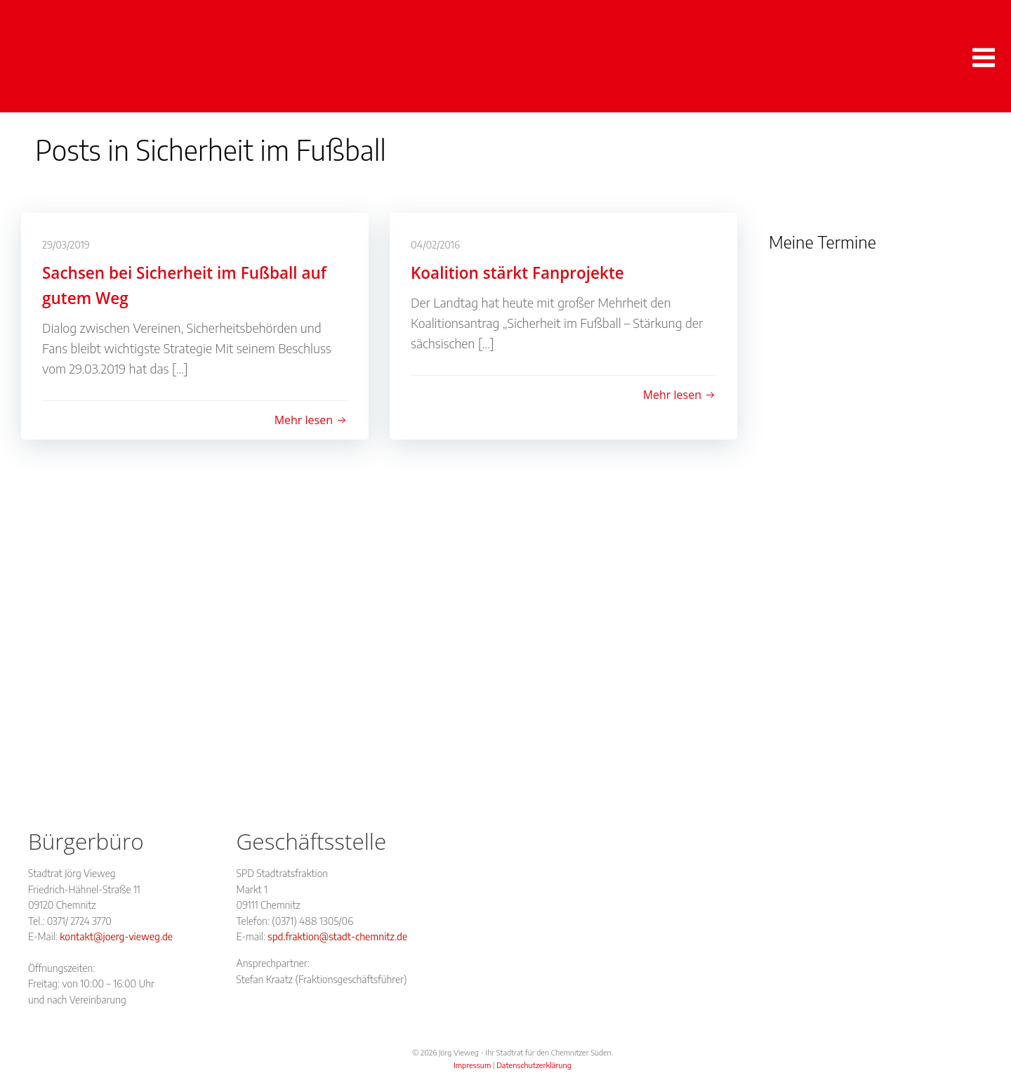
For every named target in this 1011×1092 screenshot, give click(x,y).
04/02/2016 (435, 245)
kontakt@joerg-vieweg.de (116, 936)
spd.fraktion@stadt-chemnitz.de (337, 936)
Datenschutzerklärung (533, 1065)
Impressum (472, 1065)
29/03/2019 (66, 245)
